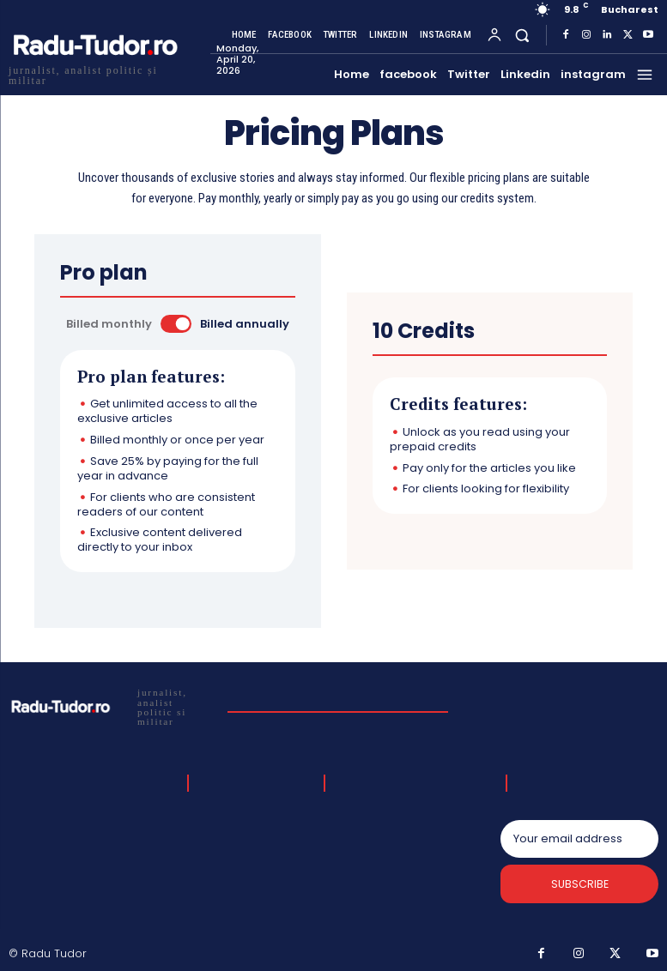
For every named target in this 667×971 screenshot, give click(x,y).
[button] (522, 34)
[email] (579, 839)
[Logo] (111, 705)
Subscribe (579, 886)
